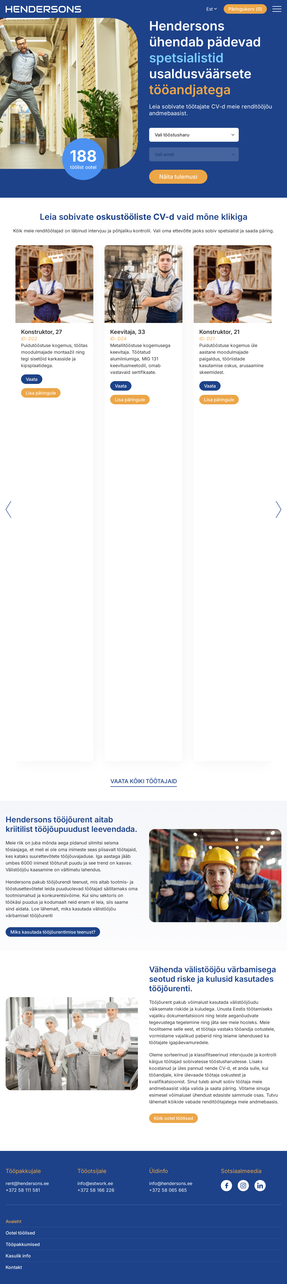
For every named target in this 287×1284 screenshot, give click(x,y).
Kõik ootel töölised (176, 1118)
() (245, 9)
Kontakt (14, 1267)
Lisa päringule (41, 393)
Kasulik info (18, 1256)
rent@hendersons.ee (27, 1183)
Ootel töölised (20, 1233)
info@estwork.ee (95, 1183)
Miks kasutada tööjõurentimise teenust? (49, 932)
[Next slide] (278, 509)
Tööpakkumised (23, 1244)
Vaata (32, 379)
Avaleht (13, 1221)
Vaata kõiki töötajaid (143, 781)
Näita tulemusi (178, 176)
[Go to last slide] (8, 509)
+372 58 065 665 (168, 1190)
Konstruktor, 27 (41, 332)
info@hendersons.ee (170, 1183)
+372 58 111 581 (23, 1190)
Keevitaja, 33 (127, 332)
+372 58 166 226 (95, 1190)
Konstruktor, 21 (219, 332)
